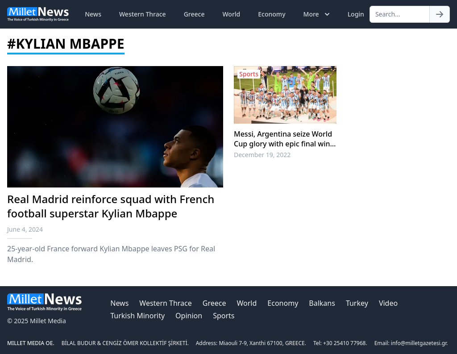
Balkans (322, 303)
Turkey (357, 303)
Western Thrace (142, 14)
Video (388, 303)
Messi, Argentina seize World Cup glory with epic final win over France (283, 139)
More (317, 14)
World (231, 14)
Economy (271, 14)
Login (356, 14)
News (93, 14)
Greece (194, 14)
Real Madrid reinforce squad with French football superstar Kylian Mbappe (110, 206)
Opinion (188, 316)
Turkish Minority (137, 316)
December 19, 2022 (262, 154)
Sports (223, 316)
